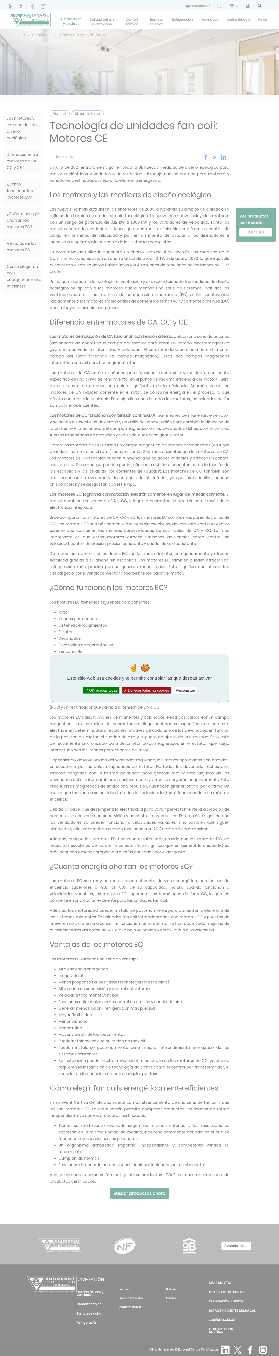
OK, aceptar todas (101, 690)
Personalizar (185, 690)
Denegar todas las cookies (146, 690)
